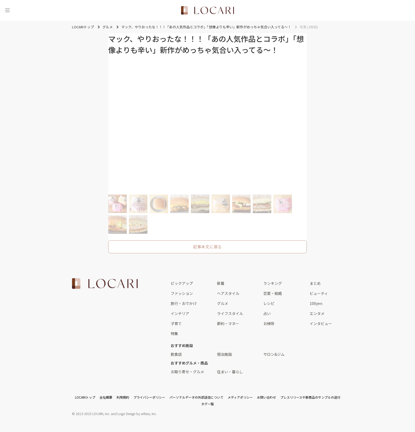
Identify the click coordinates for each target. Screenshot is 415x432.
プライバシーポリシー (149, 397)
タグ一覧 (207, 404)
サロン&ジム (274, 354)
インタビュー (321, 323)
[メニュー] (7, 10)
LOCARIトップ (85, 397)
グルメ (222, 303)
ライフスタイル (230, 313)
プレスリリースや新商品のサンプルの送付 (310, 397)
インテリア (180, 313)
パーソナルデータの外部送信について (196, 397)
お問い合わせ (266, 397)
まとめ (315, 283)
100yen (316, 303)
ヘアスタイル (228, 293)
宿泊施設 (224, 354)
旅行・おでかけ (184, 303)
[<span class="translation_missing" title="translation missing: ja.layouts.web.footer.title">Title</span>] (105, 283)
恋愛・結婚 (272, 293)
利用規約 (122, 397)
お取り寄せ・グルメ (187, 372)
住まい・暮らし (230, 372)
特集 (174, 333)
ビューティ (319, 293)
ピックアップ (182, 283)
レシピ (268, 303)
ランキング (272, 283)
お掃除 (268, 323)
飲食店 (176, 354)
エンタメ (317, 313)
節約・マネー (228, 323)
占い (267, 313)
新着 (220, 283)
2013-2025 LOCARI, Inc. (93, 413)
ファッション (182, 293)
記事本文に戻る (207, 246)
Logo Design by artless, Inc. (137, 413)
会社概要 (106, 397)
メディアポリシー (240, 397)
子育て (176, 323)
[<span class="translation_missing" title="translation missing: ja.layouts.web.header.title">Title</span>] (207, 10)
